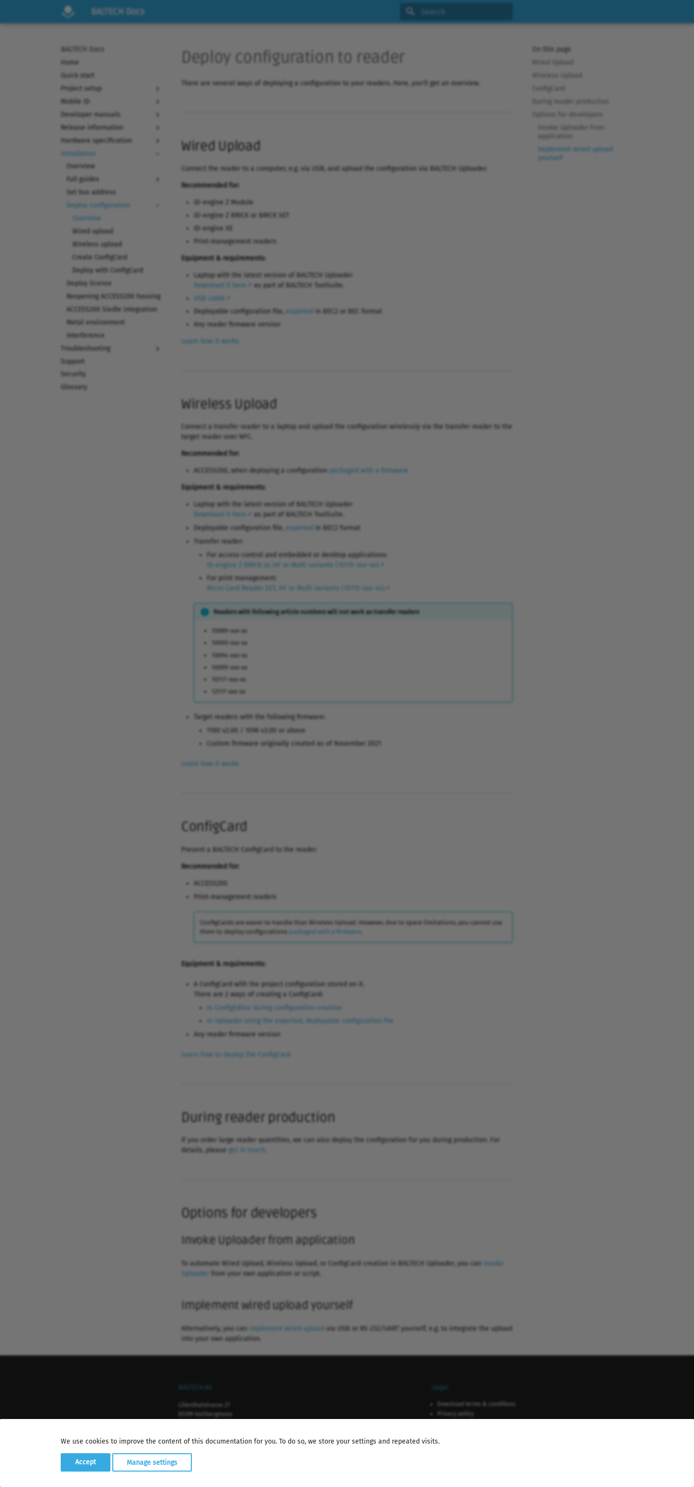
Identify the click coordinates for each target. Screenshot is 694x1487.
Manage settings (152, 1462)
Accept (85, 1462)
